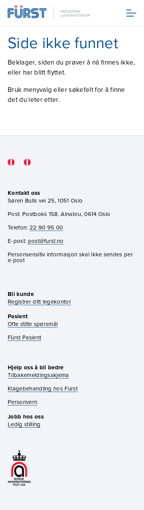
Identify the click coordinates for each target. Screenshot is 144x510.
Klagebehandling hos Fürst (43, 388)
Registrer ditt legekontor (39, 301)
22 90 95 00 (46, 227)
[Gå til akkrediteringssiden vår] (19, 468)
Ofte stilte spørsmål (33, 324)
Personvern (22, 402)
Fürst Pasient (24, 337)
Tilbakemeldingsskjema (38, 375)
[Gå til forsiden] (49, 12)
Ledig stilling (24, 424)
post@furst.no (46, 241)
